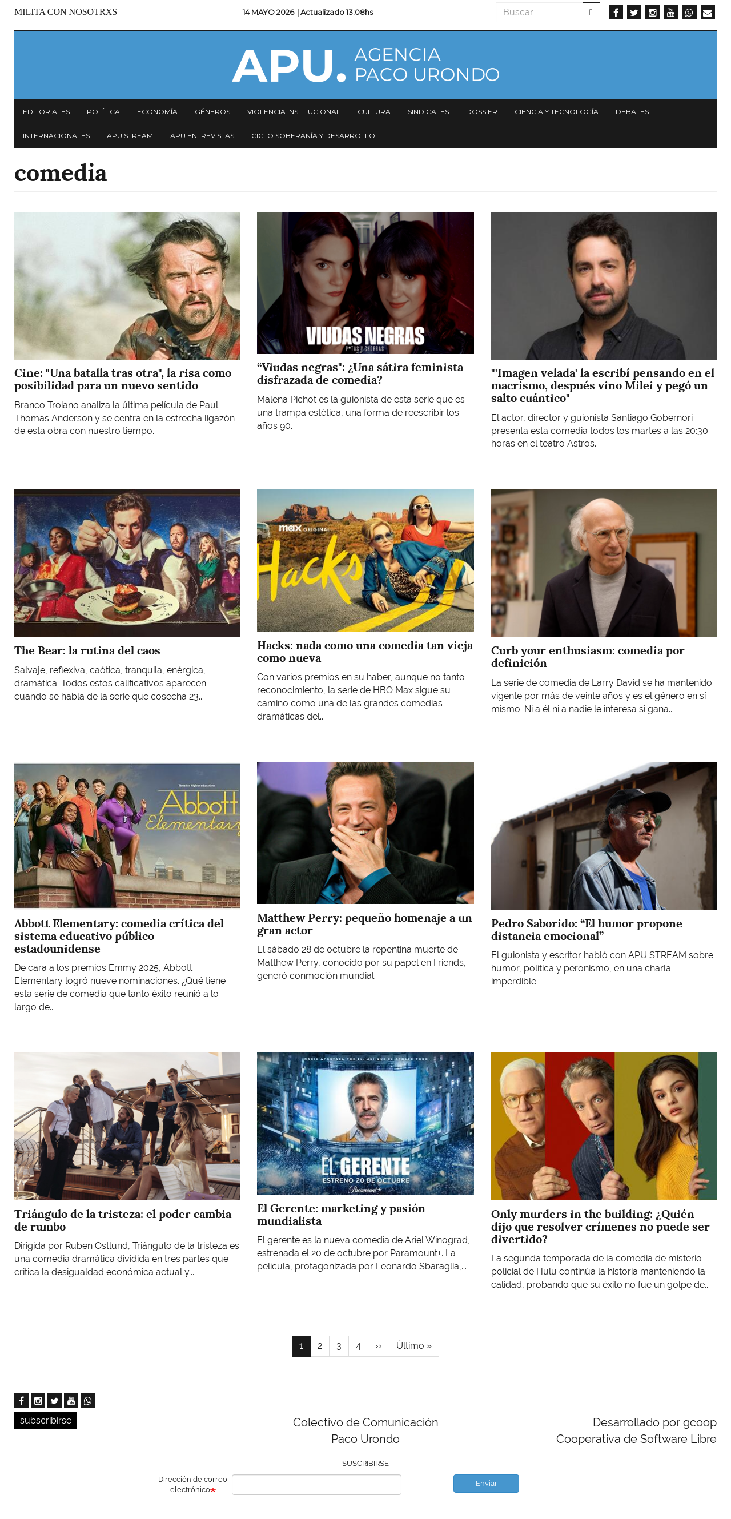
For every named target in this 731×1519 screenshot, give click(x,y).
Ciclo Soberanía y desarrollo (313, 135)
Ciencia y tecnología (557, 111)
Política (103, 111)
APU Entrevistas (202, 135)
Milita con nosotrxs (65, 12)
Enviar (486, 1483)
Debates (632, 111)
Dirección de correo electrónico (192, 1484)
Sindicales (428, 111)
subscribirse (45, 1420)
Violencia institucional (293, 111)
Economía (157, 111)
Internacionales (56, 135)
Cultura (374, 111)
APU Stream (130, 135)
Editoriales (46, 111)
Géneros (212, 111)
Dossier (481, 111)
